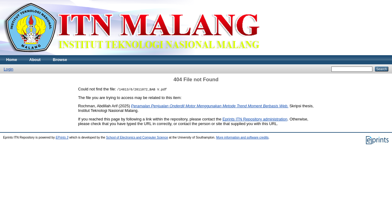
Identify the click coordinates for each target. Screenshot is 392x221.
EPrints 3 (62, 137)
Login (8, 69)
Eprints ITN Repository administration (254, 119)
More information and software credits (242, 137)
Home (11, 59)
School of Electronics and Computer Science (137, 137)
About (35, 59)
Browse (60, 59)
